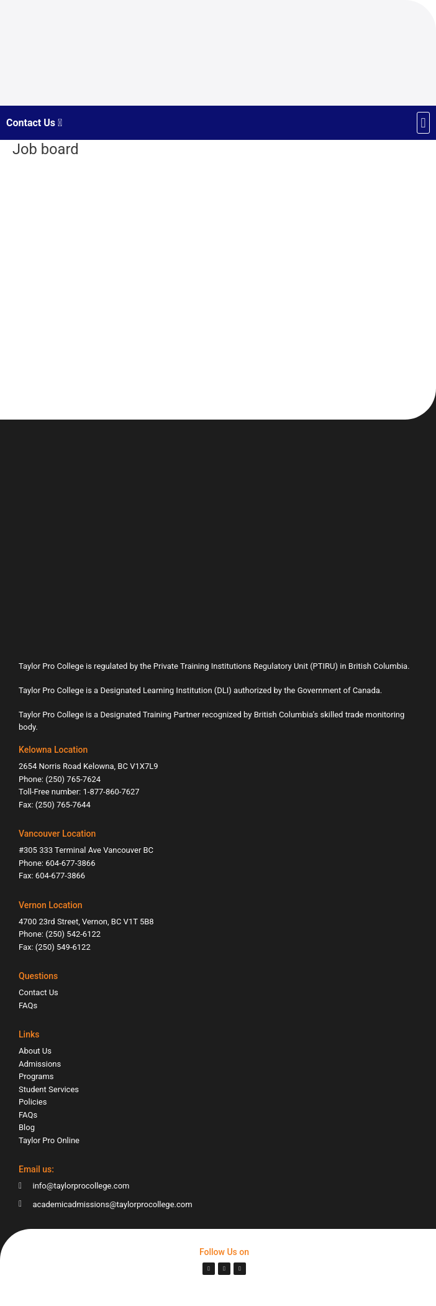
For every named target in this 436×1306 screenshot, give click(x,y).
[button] (423, 123)
